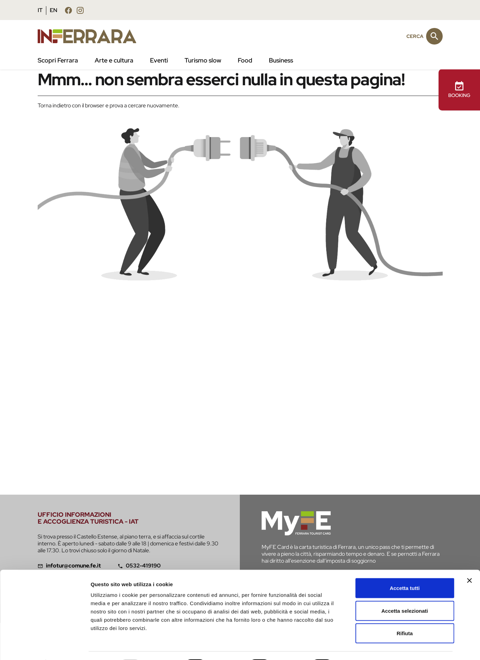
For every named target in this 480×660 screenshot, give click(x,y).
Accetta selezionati (404, 592)
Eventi (159, 60)
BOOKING (459, 89)
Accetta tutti (405, 569)
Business (281, 60)
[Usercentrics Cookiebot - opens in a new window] (45, 646)
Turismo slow (203, 60)
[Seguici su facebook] (68, 10)
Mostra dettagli (363, 646)
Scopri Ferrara (58, 60)
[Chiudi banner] (469, 562)
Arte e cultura (114, 60)
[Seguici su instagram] (80, 10)
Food (245, 60)
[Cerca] (434, 36)
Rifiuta (405, 615)
